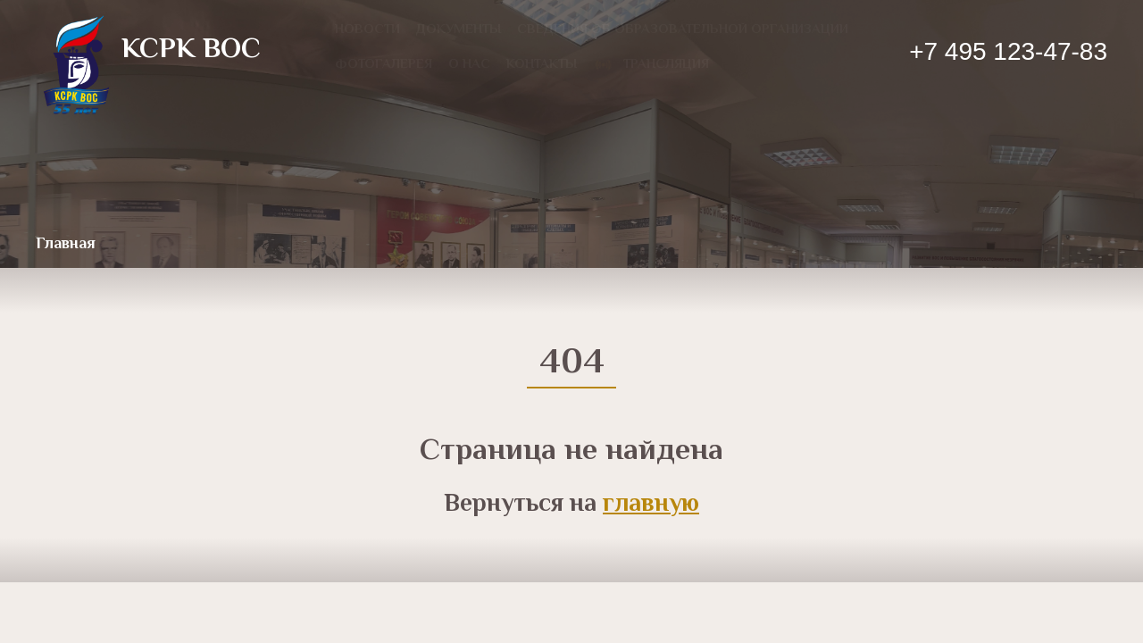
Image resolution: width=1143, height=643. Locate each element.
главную (651, 504)
